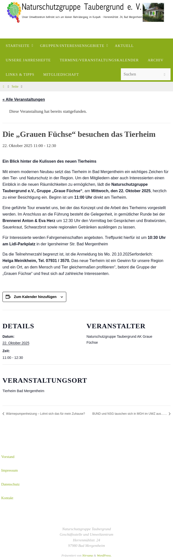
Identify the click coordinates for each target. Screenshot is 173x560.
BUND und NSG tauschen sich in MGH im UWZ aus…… (130, 413)
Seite (15, 86)
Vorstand (7, 457)
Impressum (9, 470)
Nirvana (87, 555)
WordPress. (104, 555)
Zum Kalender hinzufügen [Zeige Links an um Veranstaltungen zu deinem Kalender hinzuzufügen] (35, 297)
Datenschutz (10, 484)
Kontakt (7, 498)
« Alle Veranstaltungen (23, 99)
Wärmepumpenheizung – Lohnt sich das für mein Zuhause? (45, 413)
